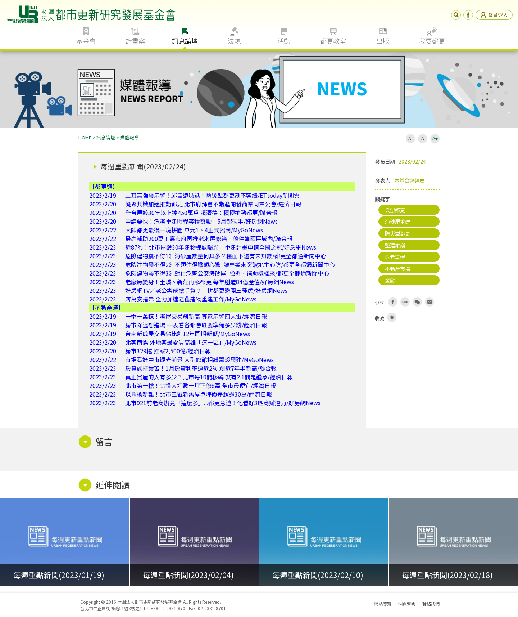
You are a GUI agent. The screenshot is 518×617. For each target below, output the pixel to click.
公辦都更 (395, 210)
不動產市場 (397, 268)
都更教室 (333, 40)
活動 (283, 40)
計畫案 (135, 40)
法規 (234, 40)
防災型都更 (397, 233)
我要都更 (432, 40)
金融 (390, 280)
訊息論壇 (185, 40)
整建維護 (395, 245)
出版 (382, 40)
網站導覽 (382, 603)
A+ (435, 138)
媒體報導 (129, 137)
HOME (84, 137)
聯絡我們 (431, 603)
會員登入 (494, 14)
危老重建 (395, 256)
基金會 (86, 40)
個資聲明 (406, 603)
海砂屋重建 (397, 221)
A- (410, 138)
